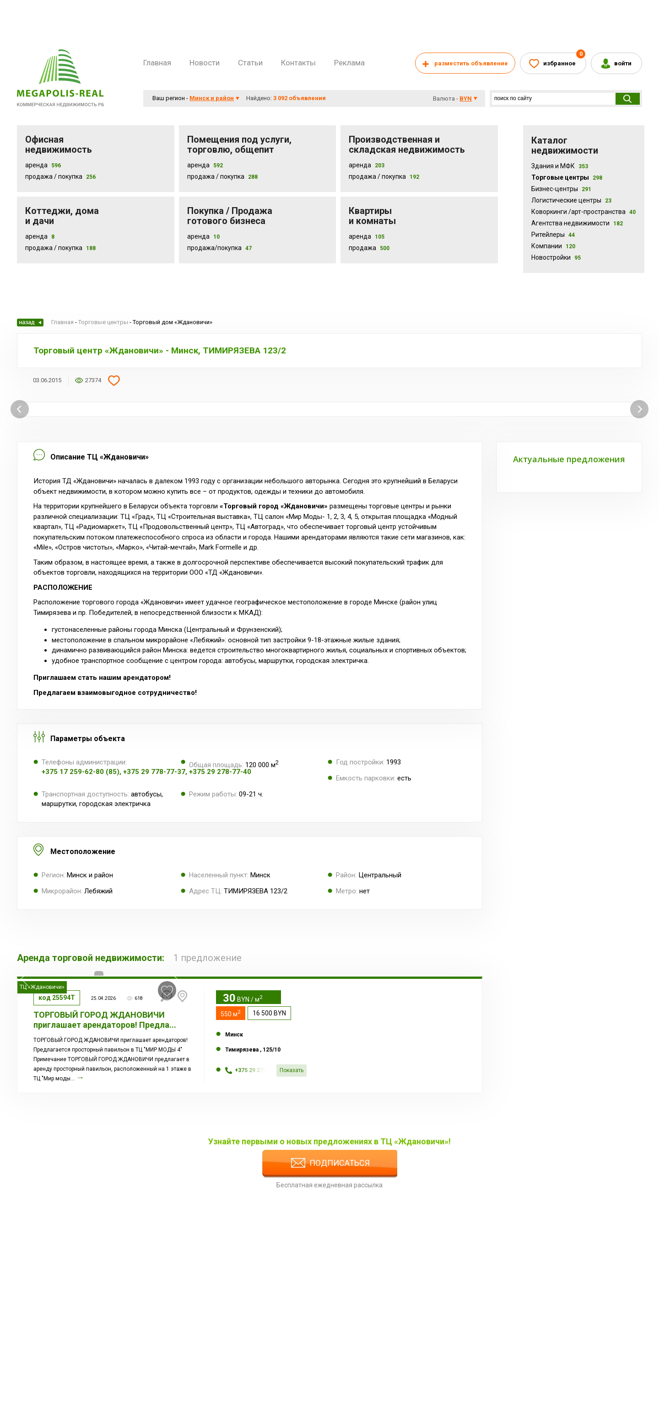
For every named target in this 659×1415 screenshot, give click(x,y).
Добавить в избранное (114, 380)
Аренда (36, 165)
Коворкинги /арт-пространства (583, 211)
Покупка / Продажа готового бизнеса (229, 215)
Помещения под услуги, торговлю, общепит (239, 144)
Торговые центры (566, 177)
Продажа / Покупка (53, 176)
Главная (157, 62)
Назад (30, 322)
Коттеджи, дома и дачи (62, 215)
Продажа (362, 247)
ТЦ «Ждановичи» (42, 987)
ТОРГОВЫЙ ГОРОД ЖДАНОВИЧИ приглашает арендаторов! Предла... (104, 1020)
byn (465, 98)
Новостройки (556, 257)
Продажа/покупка (214, 247)
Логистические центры (571, 200)
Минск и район (211, 98)
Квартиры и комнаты (372, 215)
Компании (553, 246)
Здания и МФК (559, 166)
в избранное (167, 990)
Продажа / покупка (215, 176)
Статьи (250, 62)
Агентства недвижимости (577, 223)
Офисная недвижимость (58, 144)
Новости (204, 62)
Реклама (349, 62)
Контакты (298, 62)
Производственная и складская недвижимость (407, 144)
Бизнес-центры (561, 188)
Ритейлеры (553, 234)
